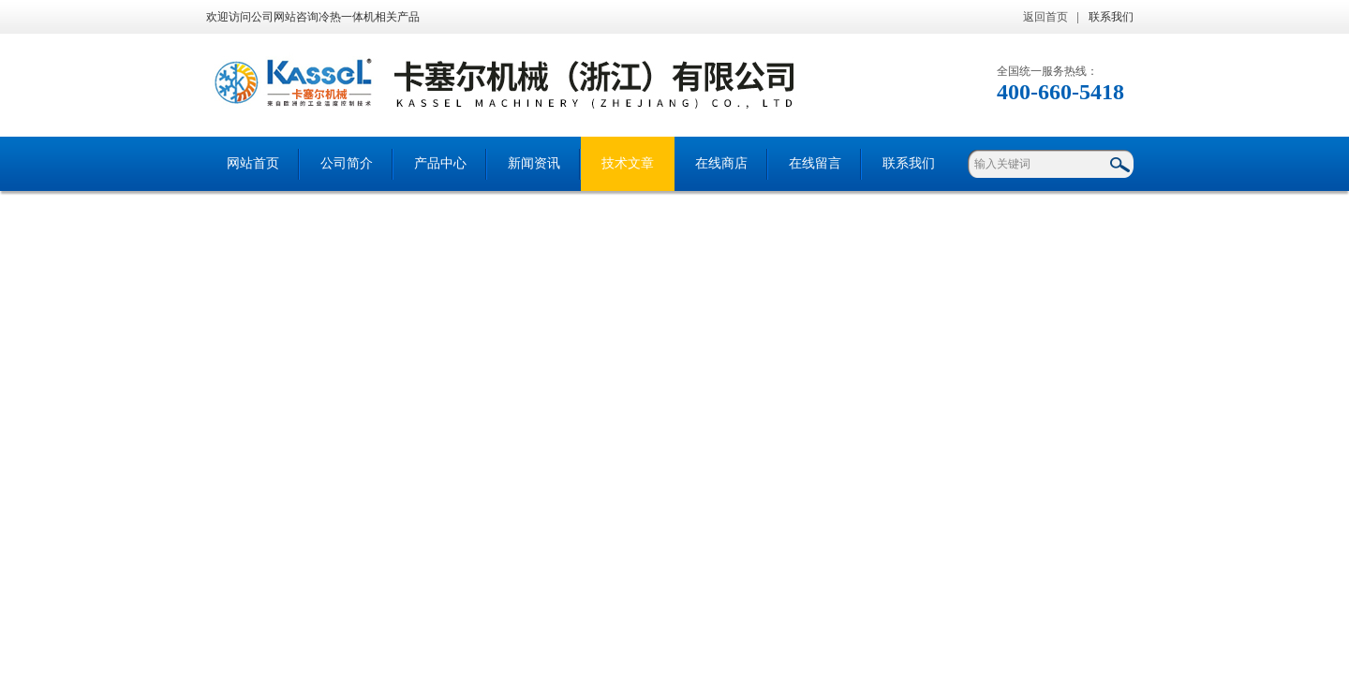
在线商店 (721, 163)
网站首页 (253, 163)
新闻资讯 (534, 163)
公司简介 (346, 163)
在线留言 (815, 163)
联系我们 (1111, 16)
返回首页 (1045, 16)
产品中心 (440, 163)
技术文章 (627, 163)
